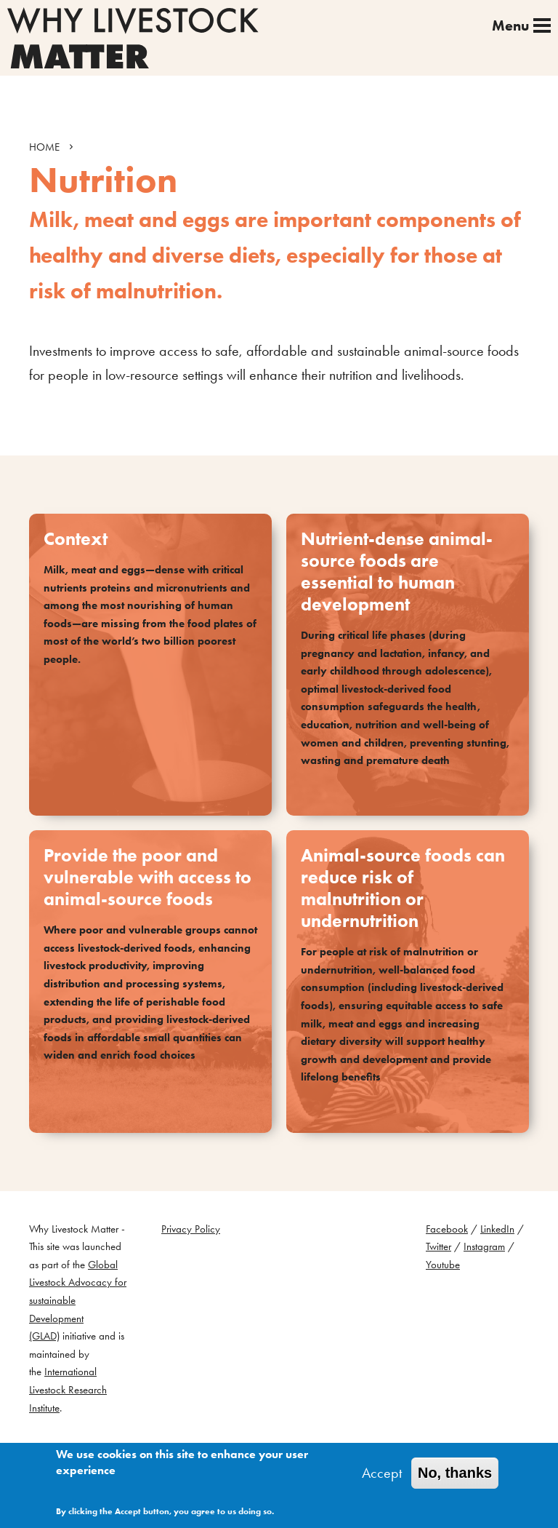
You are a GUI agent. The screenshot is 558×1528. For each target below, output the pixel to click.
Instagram (484, 1246)
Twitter (438, 1246)
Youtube (443, 1264)
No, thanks (455, 1473)
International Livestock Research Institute (68, 1389)
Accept (382, 1473)
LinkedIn (497, 1228)
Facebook (447, 1228)
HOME (44, 147)
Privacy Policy (190, 1228)
